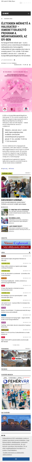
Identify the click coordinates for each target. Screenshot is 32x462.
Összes (27, 173)
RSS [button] (2, 435)
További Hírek (16, 345)
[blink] (30, 2)
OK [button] (16, 459)
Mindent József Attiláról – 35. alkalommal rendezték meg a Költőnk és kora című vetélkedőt (15, 311)
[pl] (24, 2)
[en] (22, 2)
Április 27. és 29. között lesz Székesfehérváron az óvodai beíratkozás (15, 333)
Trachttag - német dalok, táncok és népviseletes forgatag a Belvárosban (15, 326)
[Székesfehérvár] (17, 7)
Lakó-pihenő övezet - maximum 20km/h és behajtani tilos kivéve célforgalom (15, 303)
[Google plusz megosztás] (27, 64)
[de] (26, 2)
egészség (5, 168)
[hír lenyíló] (29, 252)
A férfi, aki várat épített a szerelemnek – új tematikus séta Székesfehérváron (15, 274)
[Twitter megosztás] (25, 64)
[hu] (20, 2)
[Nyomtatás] (29, 64)
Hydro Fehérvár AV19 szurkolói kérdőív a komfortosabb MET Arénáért (14, 340)
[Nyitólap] (1, 18)
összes (27, 348)
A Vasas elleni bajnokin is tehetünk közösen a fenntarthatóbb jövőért (12, 289)
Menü (6, 13)
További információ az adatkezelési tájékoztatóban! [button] (13, 453)
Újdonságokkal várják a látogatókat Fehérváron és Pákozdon (13, 259)
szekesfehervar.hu (8, 60)
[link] (16, 244)
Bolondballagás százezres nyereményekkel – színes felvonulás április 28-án (14, 296)
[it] (28, 2)
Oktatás (12, 168)
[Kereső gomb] (28, 13)
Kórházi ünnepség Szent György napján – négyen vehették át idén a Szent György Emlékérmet (15, 318)
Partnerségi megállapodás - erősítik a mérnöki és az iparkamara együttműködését (14, 281)
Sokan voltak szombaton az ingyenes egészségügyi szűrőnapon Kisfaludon (14, 267)
